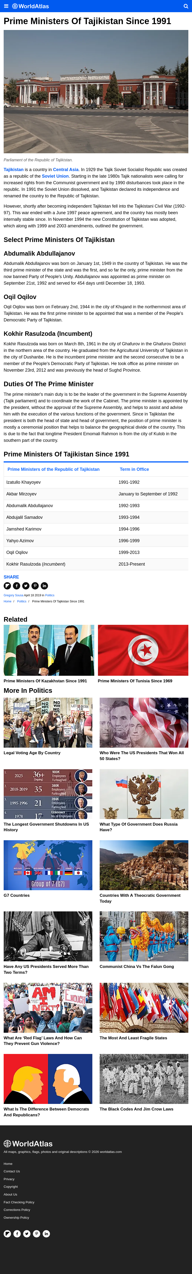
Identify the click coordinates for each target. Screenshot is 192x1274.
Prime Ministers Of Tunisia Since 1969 (135, 681)
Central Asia (65, 169)
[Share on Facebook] (16, 585)
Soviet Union (55, 176)
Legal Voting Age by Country (32, 753)
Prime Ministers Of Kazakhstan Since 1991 (45, 681)
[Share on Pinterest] (35, 585)
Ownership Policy (16, 1217)
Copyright (11, 1186)
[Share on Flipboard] (7, 585)
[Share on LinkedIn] (44, 585)
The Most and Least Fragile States (133, 1038)
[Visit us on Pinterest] (36, 1233)
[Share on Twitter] (25, 585)
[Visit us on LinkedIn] (46, 1233)
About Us (10, 1194)
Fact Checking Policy (19, 1202)
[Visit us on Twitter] (26, 1233)
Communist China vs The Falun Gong (137, 966)
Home (8, 1164)
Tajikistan (14, 169)
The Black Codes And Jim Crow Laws (136, 1109)
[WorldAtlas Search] (185, 6)
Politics (49, 595)
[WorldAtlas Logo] (32, 6)
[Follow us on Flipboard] (7, 1233)
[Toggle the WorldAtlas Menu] (6, 6)
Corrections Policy (17, 1210)
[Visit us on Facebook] (17, 1233)
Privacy (9, 1179)
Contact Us (12, 1171)
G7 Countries (17, 895)
